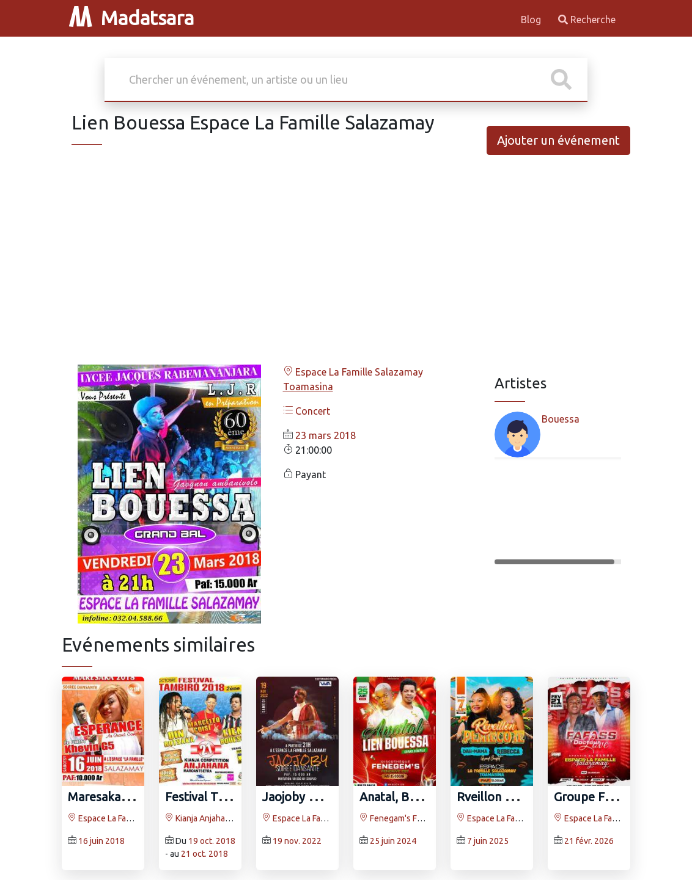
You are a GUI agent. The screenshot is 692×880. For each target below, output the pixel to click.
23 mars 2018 (325, 435)
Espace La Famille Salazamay (353, 371)
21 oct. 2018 (204, 854)
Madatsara (131, 18)
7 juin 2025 (488, 841)
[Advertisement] (346, 269)
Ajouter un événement (558, 140)
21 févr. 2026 (589, 841)
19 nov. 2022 (297, 841)
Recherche (587, 19)
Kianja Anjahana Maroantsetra (226, 818)
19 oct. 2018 (211, 841)
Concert (306, 410)
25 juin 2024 (393, 841)
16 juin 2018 (101, 841)
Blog (532, 19)
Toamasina (308, 386)
